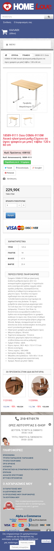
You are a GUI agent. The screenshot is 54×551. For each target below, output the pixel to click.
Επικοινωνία (9, 455)
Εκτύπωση (11, 179)
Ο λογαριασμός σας (23, 22)
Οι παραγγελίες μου (12, 489)
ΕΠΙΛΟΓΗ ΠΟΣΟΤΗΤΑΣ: (16, 201)
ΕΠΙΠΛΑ (15, 55)
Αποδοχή (46, 541)
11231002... (8, 400)
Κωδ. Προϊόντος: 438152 (17, 152)
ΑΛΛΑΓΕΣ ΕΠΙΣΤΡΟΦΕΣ (13, 475)
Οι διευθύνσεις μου (12, 492)
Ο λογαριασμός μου (17, 484)
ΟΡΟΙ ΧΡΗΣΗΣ (9, 464)
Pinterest (9, 173)
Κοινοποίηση (22, 168)
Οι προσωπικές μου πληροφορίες (19, 494)
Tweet (8, 168)
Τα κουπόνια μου (11, 497)
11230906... (34, 400)
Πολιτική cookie (27, 543)
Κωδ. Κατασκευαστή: (12, 157)
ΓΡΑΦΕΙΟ (26, 55)
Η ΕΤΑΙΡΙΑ (7, 466)
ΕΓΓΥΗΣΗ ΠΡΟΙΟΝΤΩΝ (12, 478)
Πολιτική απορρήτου (20, 547)
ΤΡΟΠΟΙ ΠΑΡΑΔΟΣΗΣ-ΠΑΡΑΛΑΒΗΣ (18, 458)
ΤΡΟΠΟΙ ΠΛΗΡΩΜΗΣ (12, 461)
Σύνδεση (7, 22)
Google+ (37, 168)
